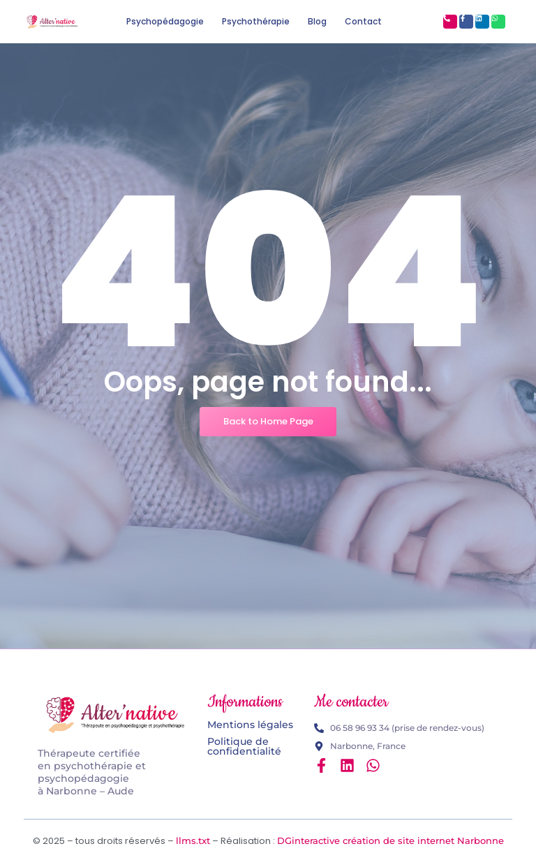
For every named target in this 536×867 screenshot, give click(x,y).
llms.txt (193, 840)
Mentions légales (250, 724)
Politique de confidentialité (244, 746)
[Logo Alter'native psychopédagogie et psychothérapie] (115, 715)
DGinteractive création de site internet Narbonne (390, 840)
